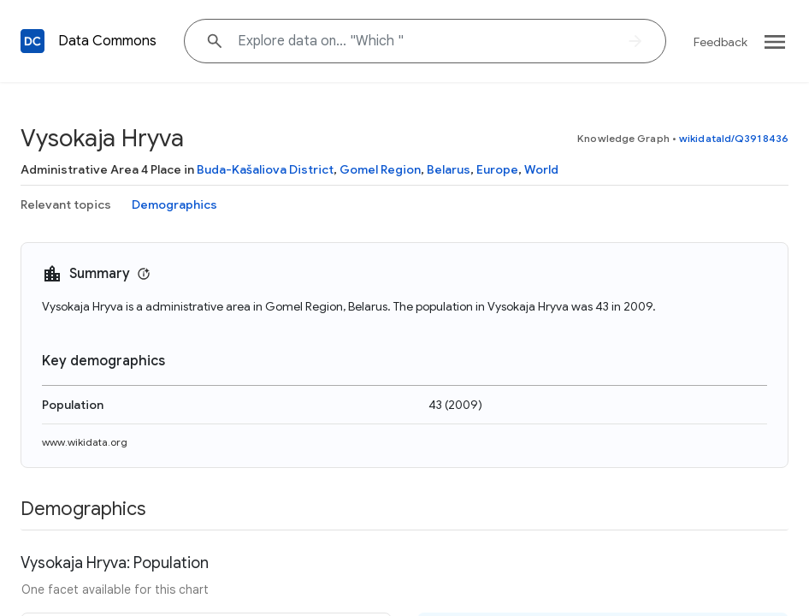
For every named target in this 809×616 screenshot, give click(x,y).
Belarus (448, 169)
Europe (497, 169)
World (541, 169)
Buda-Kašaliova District (265, 169)
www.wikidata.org (84, 441)
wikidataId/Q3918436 (733, 138)
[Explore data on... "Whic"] (425, 41)
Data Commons (107, 41)
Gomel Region (380, 169)
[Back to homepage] (32, 41)
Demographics (174, 204)
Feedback (720, 42)
